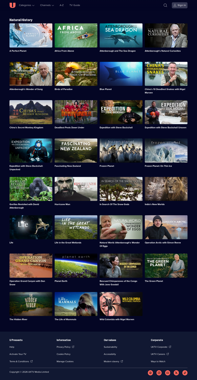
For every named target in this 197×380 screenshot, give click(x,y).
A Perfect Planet (17, 51)
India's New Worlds (155, 204)
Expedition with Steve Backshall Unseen (165, 127)
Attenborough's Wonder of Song (26, 89)
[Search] (165, 5)
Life (11, 242)
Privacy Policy (63, 347)
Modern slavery (111, 361)
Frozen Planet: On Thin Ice (158, 166)
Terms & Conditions (19, 361)
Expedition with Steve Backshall (116, 127)
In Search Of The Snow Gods (114, 204)
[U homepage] (12, 5)
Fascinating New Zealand (68, 166)
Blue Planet (106, 89)
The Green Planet (154, 281)
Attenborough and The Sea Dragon (118, 51)
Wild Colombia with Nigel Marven (117, 319)
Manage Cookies (65, 361)
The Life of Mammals (65, 319)
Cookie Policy (63, 354)
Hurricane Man (62, 204)
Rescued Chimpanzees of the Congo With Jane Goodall (118, 282)
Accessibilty (110, 354)
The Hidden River (18, 319)
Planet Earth (61, 281)
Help (11, 347)
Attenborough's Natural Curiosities (163, 51)
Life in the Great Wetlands (68, 242)
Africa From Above (64, 51)
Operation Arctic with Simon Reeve (163, 242)
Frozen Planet (107, 166)
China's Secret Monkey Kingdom (26, 127)
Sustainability (110, 347)
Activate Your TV (17, 354)
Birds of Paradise (63, 89)
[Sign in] (180, 5)
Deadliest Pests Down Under (69, 127)
